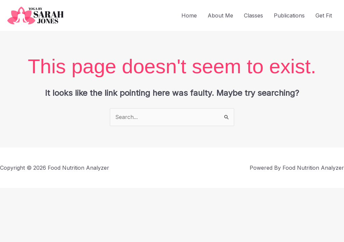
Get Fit (323, 15)
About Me (220, 15)
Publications (289, 15)
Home (189, 15)
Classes (253, 15)
